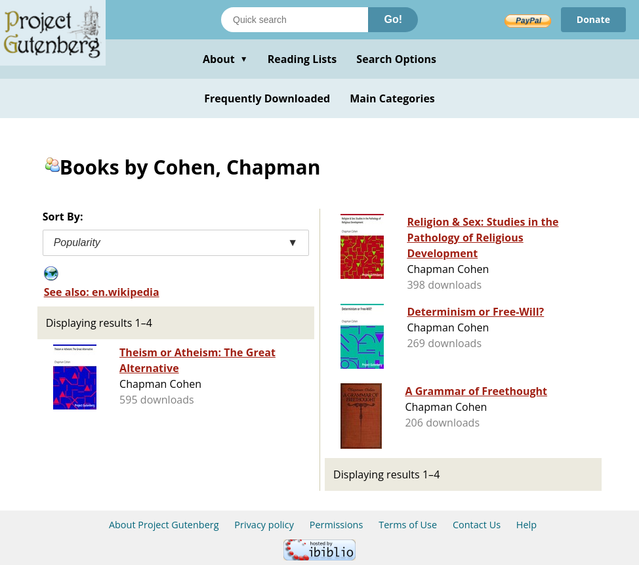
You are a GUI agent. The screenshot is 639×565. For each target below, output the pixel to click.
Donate (593, 19)
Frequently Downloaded (267, 98)
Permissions (336, 524)
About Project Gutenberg (164, 524)
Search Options (396, 59)
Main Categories (392, 98)
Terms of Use (408, 524)
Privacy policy (264, 524)
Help (526, 524)
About (225, 59)
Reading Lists (302, 59)
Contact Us (477, 524)
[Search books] (294, 19)
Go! (393, 19)
